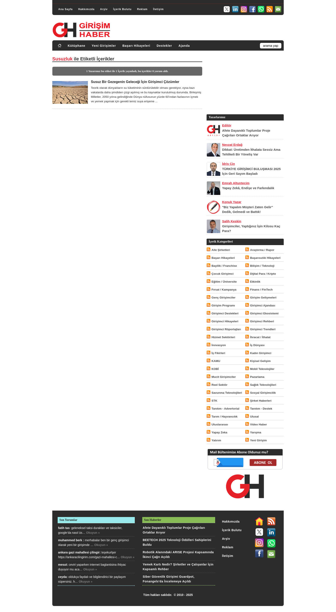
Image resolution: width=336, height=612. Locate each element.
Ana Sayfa (65, 9)
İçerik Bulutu (122, 9)
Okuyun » (93, 532)
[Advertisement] (245, 83)
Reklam (142, 9)
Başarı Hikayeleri (136, 45)
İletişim (158, 9)
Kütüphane (76, 45)
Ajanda (184, 45)
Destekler (164, 45)
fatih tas (64, 528)
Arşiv (104, 9)
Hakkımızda (86, 9)
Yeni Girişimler (104, 45)
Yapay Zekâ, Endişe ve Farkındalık (248, 188)
